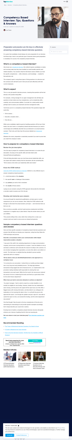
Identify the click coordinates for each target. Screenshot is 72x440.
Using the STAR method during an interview (15, 170)
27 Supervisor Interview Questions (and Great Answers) (24, 365)
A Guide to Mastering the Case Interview (15, 329)
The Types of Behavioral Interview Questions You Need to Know (22, 326)
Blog (5, 5)
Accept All (9, 435)
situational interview (18, 67)
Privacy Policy (61, 428)
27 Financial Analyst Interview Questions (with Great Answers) (9, 365)
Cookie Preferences (21, 435)
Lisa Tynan (7, 30)
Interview (10, 5)
